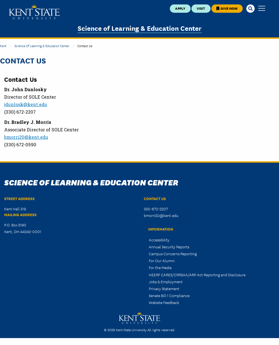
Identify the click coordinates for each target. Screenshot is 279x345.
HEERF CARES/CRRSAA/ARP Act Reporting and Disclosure (197, 275)
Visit (201, 8)
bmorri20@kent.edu (26, 137)
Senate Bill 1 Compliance (169, 295)
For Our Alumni (162, 260)
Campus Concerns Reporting (173, 254)
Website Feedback (164, 302)
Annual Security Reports (169, 247)
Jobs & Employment (166, 281)
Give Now (226, 8)
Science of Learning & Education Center (140, 28)
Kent (3, 45)
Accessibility (159, 240)
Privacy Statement (164, 288)
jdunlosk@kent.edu (25, 104)
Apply (180, 8)
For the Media (160, 267)
